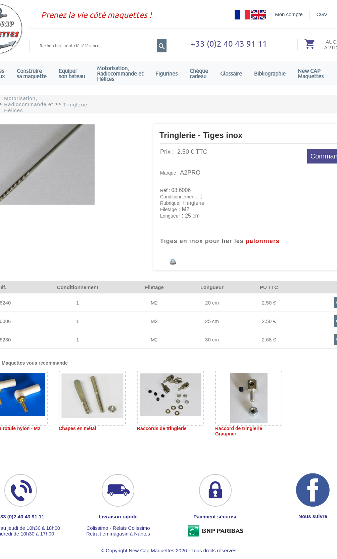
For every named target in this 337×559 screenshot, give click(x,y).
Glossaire (231, 74)
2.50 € (269, 303)
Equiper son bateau (72, 73)
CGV (322, 14)
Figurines (166, 74)
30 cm (212, 339)
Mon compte (289, 14)
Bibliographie (270, 74)
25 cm (212, 321)
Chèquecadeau (199, 73)
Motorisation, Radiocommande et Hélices (120, 73)
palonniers (263, 241)
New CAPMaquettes (311, 73)
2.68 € (269, 339)
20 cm (212, 303)
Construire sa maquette (32, 73)
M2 (154, 303)
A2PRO (190, 172)
